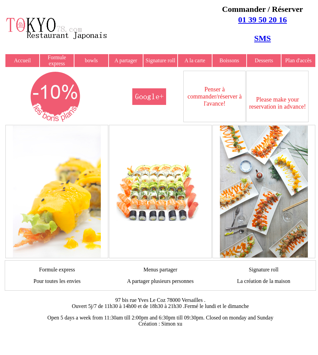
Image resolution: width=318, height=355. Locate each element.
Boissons (229, 60)
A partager (125, 60)
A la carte (194, 60)
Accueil (22, 60)
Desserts (264, 60)
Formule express (57, 60)
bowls (91, 60)
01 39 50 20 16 (262, 19)
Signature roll (160, 60)
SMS (262, 38)
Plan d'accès (298, 60)
